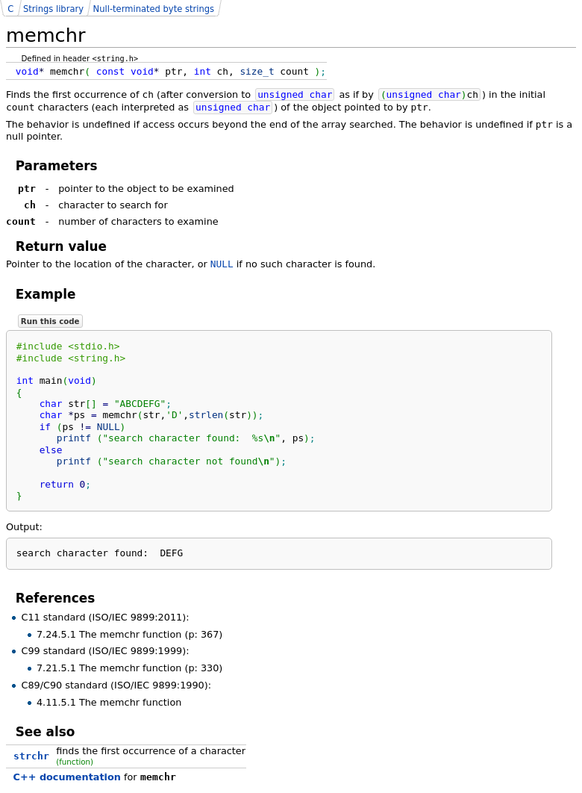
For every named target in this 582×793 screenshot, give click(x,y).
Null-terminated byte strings (153, 9)
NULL (222, 264)
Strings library (53, 9)
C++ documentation (67, 777)
